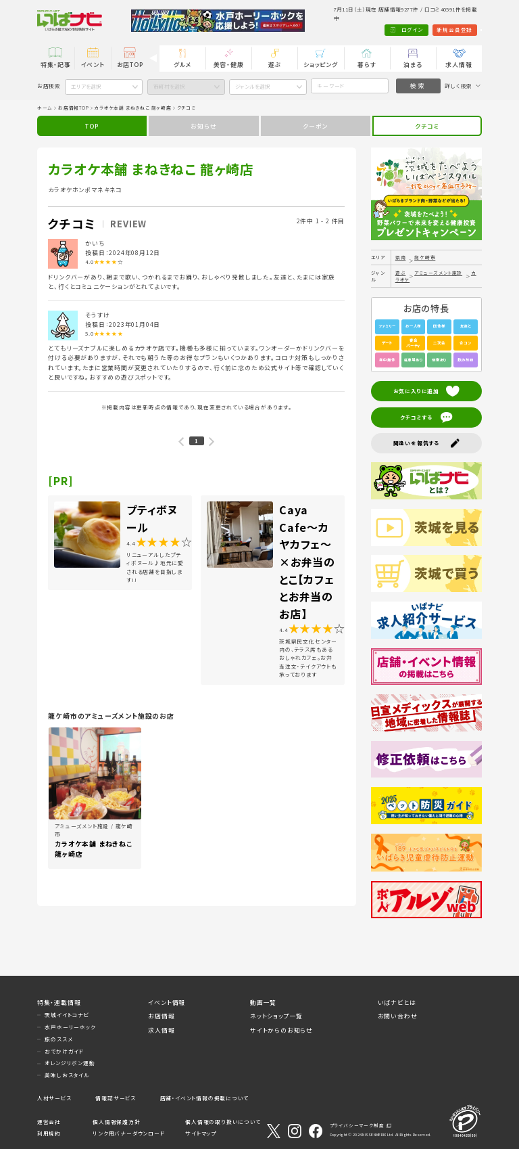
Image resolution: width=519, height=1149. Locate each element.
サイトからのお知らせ (281, 1030)
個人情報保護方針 (116, 1121)
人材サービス (54, 1098)
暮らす (366, 64)
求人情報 (458, 64)
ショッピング (320, 64)
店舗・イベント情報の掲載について (204, 1098)
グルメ (182, 64)
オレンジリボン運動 (70, 1062)
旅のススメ (58, 1039)
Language (463, 29)
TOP (91, 126)
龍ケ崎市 (424, 257)
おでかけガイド (64, 1051)
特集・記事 (56, 64)
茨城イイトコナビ (67, 1014)
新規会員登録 (419, 29)
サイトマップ (200, 1133)
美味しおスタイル (67, 1075)
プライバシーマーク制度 (357, 1125)
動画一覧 (263, 1002)
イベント (93, 64)
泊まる (412, 64)
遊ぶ (275, 64)
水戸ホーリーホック (70, 1027)
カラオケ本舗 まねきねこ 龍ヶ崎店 (133, 107)
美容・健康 (229, 64)
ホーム (45, 107)
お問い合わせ (398, 1016)
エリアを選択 (86, 86)
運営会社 (49, 1121)
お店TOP (130, 64)
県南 (400, 257)
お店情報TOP (73, 107)
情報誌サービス (115, 1098)
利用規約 (49, 1133)
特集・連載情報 (59, 1002)
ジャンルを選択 (252, 86)
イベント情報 (166, 1002)
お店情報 (161, 1016)
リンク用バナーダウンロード (128, 1133)
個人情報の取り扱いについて (222, 1121)
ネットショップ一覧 (276, 1016)
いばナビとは (397, 1002)
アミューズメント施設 (438, 272)
